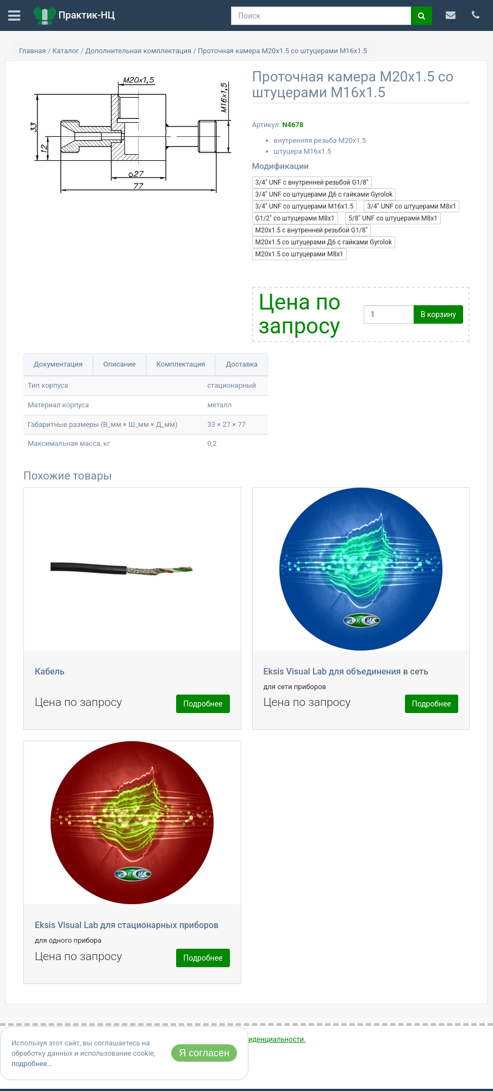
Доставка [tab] (242, 364)
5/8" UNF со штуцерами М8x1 (393, 218)
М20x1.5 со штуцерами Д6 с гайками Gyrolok (323, 242)
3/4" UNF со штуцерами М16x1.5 (304, 206)
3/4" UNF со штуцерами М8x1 (411, 206)
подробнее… (31, 1064)
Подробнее (202, 703)
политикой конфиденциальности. (249, 1039)
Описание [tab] (119, 364)
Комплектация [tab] (181, 364)
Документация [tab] (58, 364)
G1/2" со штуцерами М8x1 (295, 218)
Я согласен (204, 1053)
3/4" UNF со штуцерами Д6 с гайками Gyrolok (324, 194)
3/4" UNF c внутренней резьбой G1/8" (312, 182)
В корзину (438, 314)
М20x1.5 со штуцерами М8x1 (299, 254)
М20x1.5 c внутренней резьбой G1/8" (311, 230)
